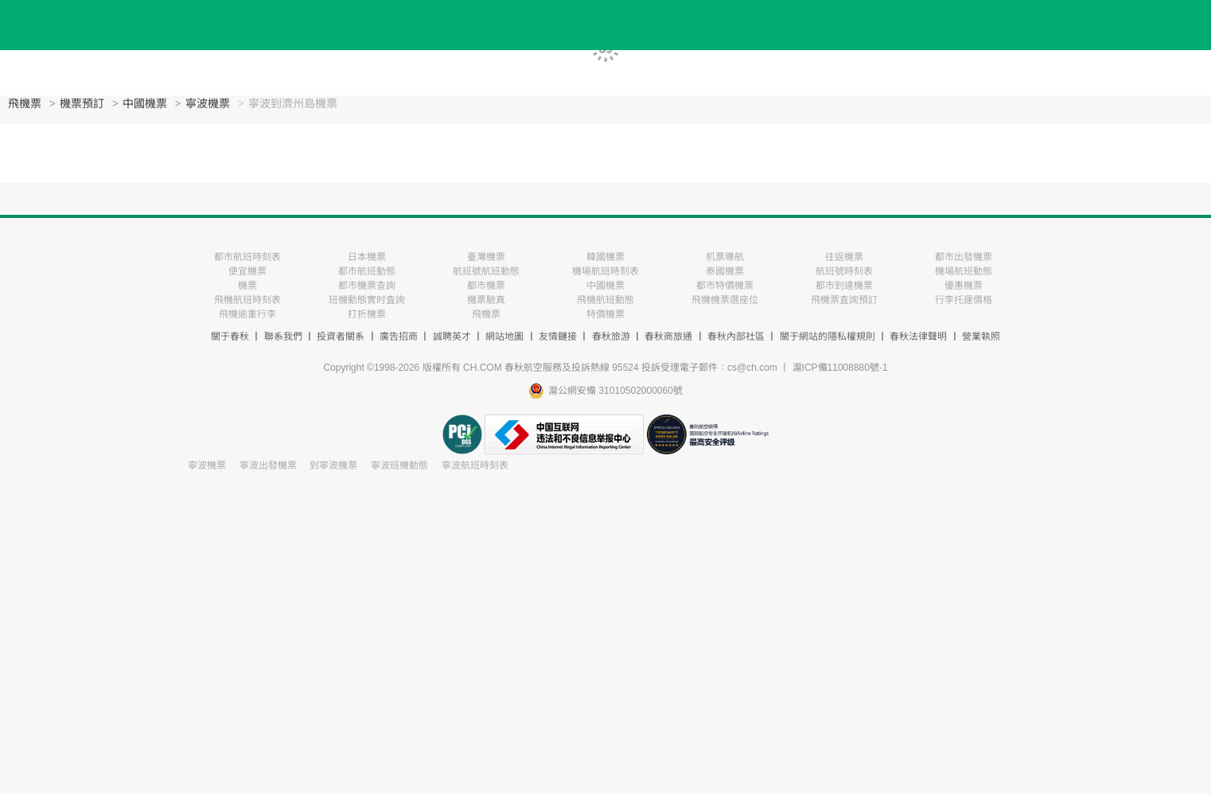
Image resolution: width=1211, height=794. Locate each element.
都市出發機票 (963, 257)
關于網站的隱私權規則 (827, 336)
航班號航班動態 (486, 271)
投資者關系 (340, 336)
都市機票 (486, 285)
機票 (247, 285)
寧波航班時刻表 (475, 465)
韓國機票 (605, 257)
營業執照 (981, 336)
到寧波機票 (333, 465)
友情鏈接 (558, 336)
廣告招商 (399, 336)
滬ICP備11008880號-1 (840, 367)
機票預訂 (82, 104)
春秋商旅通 (668, 336)
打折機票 (367, 314)
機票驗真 (486, 300)
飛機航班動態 (605, 300)
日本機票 (367, 257)
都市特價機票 (724, 285)
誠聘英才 (452, 336)
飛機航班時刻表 (247, 300)
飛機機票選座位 (724, 300)
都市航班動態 (366, 271)
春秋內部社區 (736, 336)
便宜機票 (247, 271)
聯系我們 (283, 336)
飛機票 (24, 104)
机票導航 (725, 257)
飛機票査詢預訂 (844, 300)
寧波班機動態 (399, 465)
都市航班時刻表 (247, 257)
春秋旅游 (611, 336)
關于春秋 (230, 336)
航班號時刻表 (844, 271)
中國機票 (145, 104)
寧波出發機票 (268, 465)
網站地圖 (504, 336)
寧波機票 (207, 104)
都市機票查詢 (366, 285)
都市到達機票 (844, 285)
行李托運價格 (963, 300)
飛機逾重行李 (247, 314)
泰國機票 (725, 271)
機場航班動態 (963, 271)
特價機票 (605, 314)
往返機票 (844, 257)
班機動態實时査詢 (367, 300)
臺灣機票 (486, 257)
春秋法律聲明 (918, 336)
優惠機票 (963, 285)
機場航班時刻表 (605, 271)
